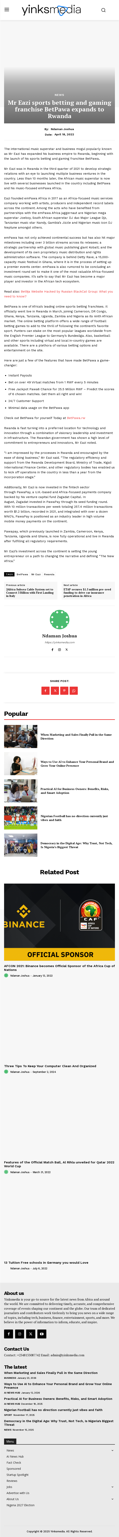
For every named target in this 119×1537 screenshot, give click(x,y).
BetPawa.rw (76, 418)
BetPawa (22, 574)
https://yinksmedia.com (60, 642)
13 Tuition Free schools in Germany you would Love (46, 1262)
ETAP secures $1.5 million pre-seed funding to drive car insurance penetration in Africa (87, 592)
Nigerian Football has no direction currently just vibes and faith (53, 1410)
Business (10, 1378)
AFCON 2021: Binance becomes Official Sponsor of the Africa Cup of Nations (59, 968)
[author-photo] (6, 975)
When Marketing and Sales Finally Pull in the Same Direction (51, 1373)
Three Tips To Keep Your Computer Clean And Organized (50, 1066)
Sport (8, 1415)
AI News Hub (12, 1392)
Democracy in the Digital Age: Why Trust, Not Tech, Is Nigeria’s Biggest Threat (76, 845)
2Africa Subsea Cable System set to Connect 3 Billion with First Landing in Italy (30, 592)
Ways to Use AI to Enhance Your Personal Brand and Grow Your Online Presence (77, 764)
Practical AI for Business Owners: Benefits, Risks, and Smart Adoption (58, 1399)
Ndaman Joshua (62, 129)
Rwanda (49, 574)
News (59, 94)
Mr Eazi (36, 574)
